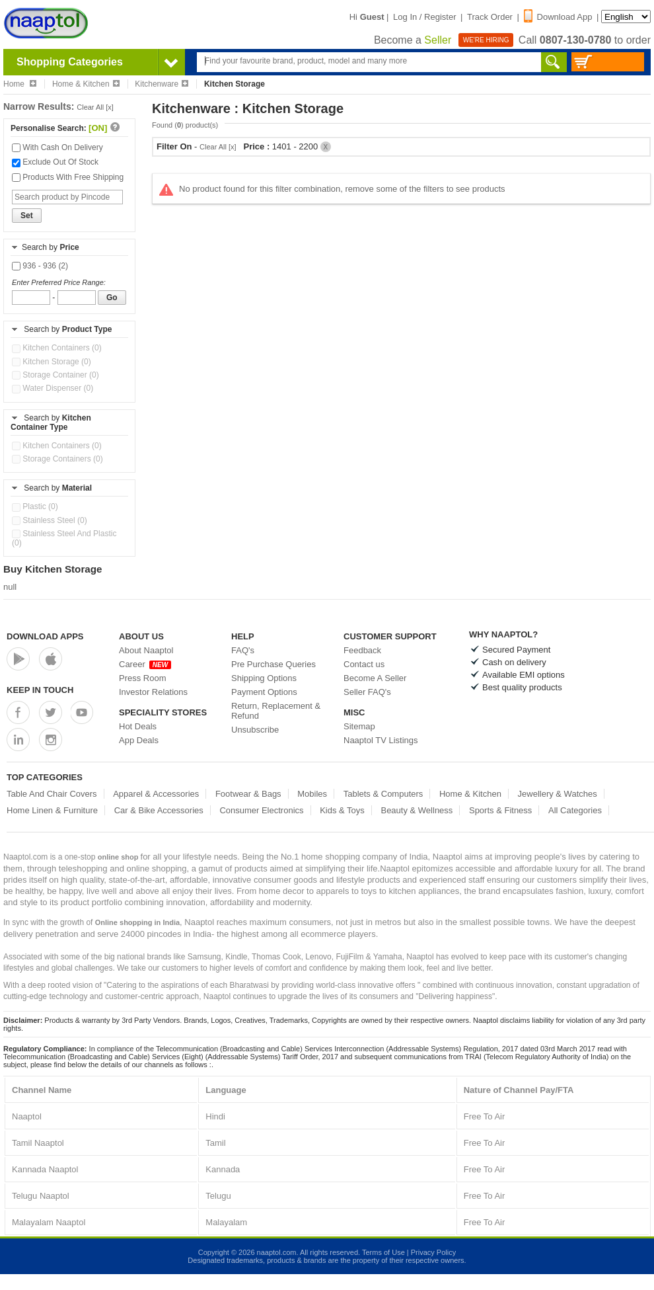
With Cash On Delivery (57, 147)
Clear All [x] (95, 107)
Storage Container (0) (55, 375)
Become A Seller (375, 678)
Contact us (364, 664)
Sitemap (359, 726)
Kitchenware (161, 84)
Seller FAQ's (367, 692)
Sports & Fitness (500, 810)
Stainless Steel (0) (49, 520)
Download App (558, 17)
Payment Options (264, 692)
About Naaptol (146, 650)
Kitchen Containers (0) (57, 347)
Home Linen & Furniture (52, 810)
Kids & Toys (342, 810)
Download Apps (45, 636)
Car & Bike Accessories (158, 810)
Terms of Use (383, 1252)
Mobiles (312, 794)
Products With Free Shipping (68, 177)
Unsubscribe (255, 730)
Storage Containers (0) (57, 459)
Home (19, 84)
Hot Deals (138, 726)
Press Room (142, 678)
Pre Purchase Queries (273, 664)
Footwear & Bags (248, 794)
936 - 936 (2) (40, 265)
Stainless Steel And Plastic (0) (64, 538)
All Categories (575, 810)
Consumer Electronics (261, 810)
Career (145, 664)
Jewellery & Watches (557, 794)
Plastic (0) (35, 506)
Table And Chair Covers (52, 794)
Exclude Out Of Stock (55, 162)
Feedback (362, 650)
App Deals (139, 740)
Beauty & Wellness (417, 810)
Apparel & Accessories (156, 794)
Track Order (490, 17)
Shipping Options (264, 678)
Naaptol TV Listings (381, 740)
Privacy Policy (433, 1252)
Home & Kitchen (86, 84)
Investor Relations (153, 692)
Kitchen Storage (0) (51, 361)
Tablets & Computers (383, 794)
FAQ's (242, 650)
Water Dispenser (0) (52, 388)
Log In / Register (424, 17)
